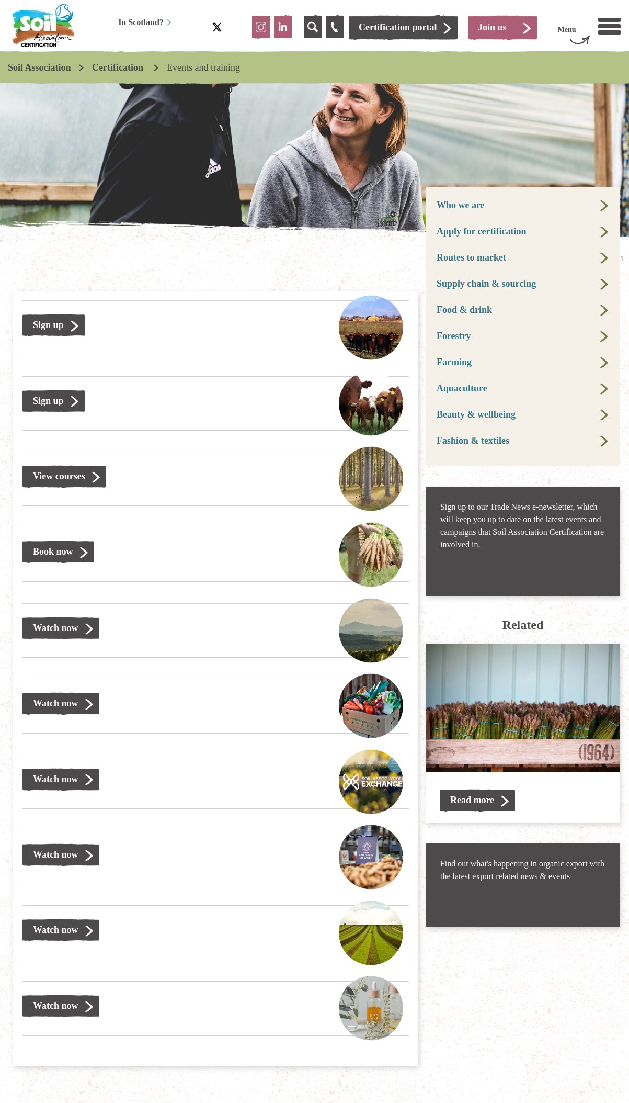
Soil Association (39, 67)
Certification (118, 67)
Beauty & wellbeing (476, 414)
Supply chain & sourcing (486, 283)
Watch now (55, 628)
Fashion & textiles (473, 440)
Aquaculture (462, 388)
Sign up (48, 325)
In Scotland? (145, 22)
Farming (454, 362)
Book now (53, 551)
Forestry (454, 336)
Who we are (461, 205)
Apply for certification (482, 231)
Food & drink (464, 309)
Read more (472, 800)
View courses (59, 476)
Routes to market (471, 257)
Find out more (479, 567)
